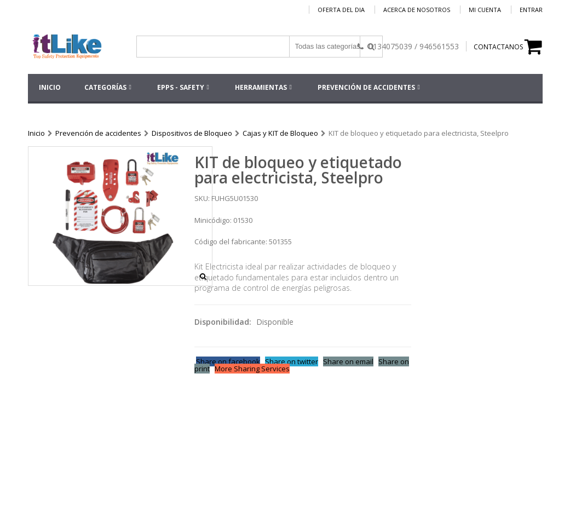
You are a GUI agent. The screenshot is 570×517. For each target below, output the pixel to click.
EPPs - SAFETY (180, 87)
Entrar (531, 9)
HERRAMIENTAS (261, 87)
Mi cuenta (485, 9)
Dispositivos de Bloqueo (192, 133)
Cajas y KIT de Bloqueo (280, 133)
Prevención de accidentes (366, 87)
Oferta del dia (341, 9)
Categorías (105, 87)
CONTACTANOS (498, 46)
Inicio (36, 133)
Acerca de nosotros (416, 9)
